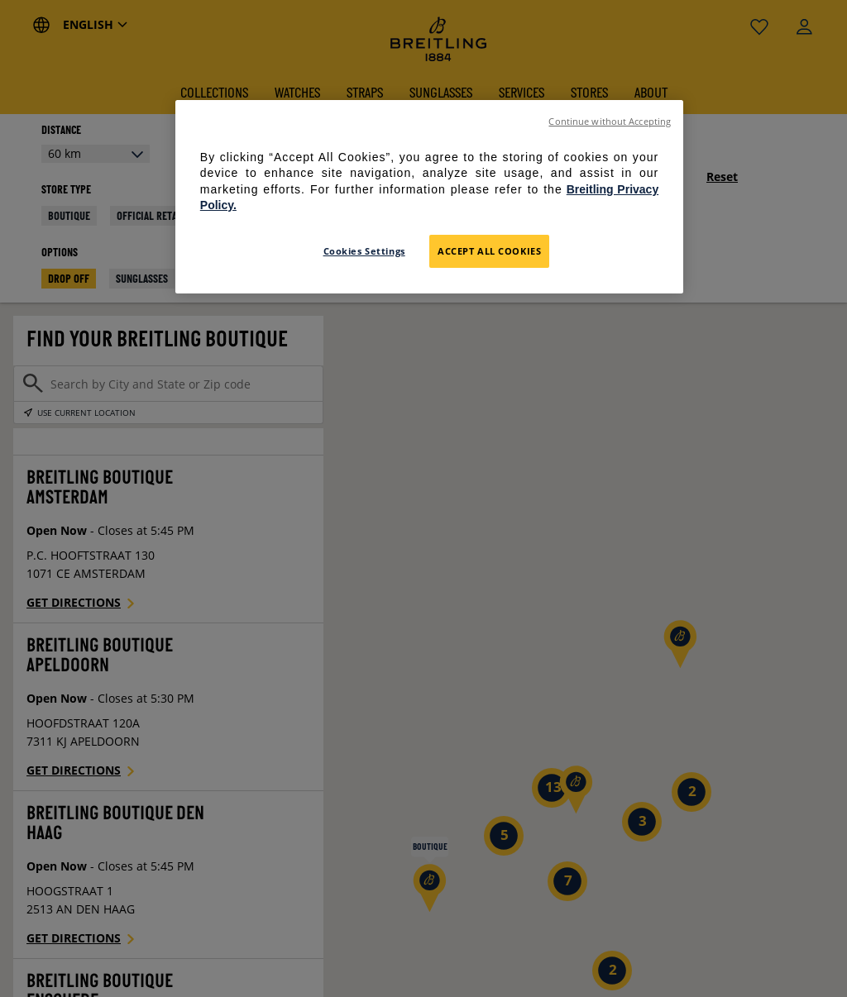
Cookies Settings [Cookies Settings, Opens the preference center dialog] (364, 251)
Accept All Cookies (489, 251)
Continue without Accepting (609, 121)
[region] (429, 196)
